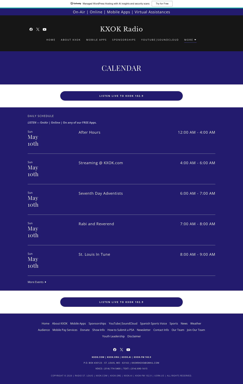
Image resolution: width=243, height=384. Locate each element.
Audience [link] (44, 330)
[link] (31, 29)
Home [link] (51, 39)
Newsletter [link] (144, 330)
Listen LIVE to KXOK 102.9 (121, 95)
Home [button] (45, 323)
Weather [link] (195, 323)
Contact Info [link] (161, 330)
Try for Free (162, 4)
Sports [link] (174, 323)
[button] (190, 40)
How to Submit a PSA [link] (120, 330)
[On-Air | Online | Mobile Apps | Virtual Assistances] (121, 12)
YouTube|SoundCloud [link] (160, 39)
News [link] (184, 323)
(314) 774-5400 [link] (112, 368)
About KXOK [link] (71, 39)
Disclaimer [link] (134, 336)
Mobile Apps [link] (96, 39)
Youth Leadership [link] (113, 336)
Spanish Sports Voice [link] (153, 323)
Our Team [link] (178, 330)
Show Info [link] (98, 330)
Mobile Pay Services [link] (64, 330)
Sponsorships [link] (124, 39)
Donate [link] (85, 330)
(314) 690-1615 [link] (139, 368)
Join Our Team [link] (196, 330)
